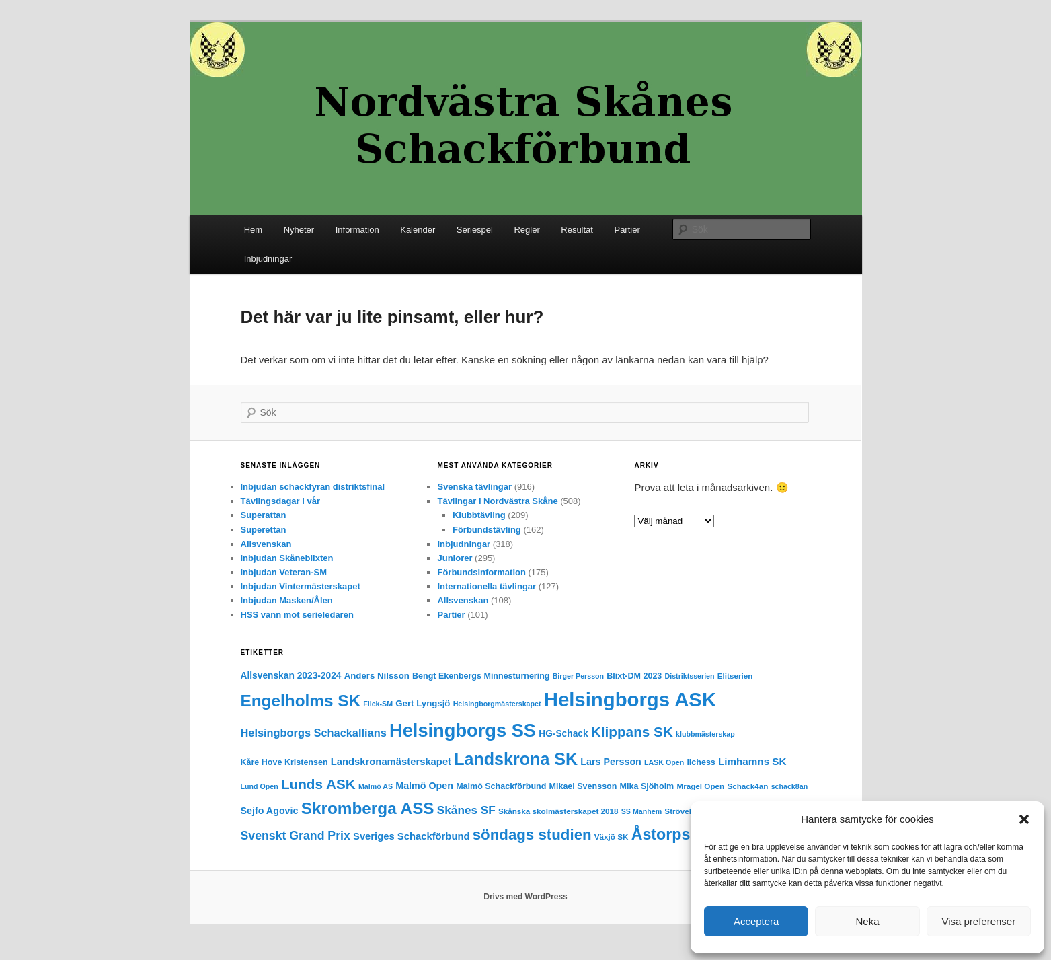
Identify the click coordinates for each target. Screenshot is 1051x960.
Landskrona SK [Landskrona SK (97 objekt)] (516, 758)
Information (357, 230)
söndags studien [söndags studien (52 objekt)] (532, 834)
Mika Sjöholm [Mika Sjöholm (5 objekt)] (647, 786)
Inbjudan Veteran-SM (284, 572)
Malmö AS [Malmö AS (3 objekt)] (375, 786)
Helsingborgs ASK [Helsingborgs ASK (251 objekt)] (630, 699)
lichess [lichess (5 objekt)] (701, 762)
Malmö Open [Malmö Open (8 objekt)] (424, 785)
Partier (626, 230)
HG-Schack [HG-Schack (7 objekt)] (563, 734)
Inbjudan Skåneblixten (287, 558)
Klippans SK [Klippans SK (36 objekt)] (632, 731)
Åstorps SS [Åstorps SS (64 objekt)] (673, 834)
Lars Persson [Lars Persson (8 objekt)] (610, 761)
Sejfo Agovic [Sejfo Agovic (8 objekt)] (270, 810)
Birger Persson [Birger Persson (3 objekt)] (578, 676)
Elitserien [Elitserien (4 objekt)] (735, 675)
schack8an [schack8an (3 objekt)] (789, 786)
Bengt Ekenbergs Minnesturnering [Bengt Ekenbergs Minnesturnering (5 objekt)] (480, 676)
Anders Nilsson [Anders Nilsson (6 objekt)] (377, 676)
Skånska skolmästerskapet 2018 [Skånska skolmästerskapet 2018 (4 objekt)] (558, 811)
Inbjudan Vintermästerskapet (300, 586)
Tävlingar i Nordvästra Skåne (497, 501)
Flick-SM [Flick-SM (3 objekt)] (378, 704)
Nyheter (299, 230)
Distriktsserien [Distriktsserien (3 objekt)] (690, 676)
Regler (526, 230)
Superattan (263, 515)
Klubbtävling (479, 515)
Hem (253, 230)
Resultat (577, 230)
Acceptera (756, 921)
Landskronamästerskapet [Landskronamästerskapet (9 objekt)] (391, 761)
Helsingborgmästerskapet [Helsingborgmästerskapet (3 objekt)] (497, 704)
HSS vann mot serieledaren (297, 615)
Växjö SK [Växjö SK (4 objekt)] (611, 836)
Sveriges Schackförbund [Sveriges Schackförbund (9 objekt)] (411, 836)
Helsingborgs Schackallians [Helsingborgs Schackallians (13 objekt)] (314, 733)
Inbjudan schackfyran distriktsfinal (313, 487)
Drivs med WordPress (525, 896)
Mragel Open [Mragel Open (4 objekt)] (700, 786)
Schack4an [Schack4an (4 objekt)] (747, 786)
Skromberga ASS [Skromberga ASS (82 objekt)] (367, 808)
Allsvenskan (266, 544)
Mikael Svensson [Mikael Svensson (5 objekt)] (583, 786)
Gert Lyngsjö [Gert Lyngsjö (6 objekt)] (422, 703)
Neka (867, 921)
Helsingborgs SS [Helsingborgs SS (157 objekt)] (462, 730)
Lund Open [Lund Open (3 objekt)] (259, 786)
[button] (1024, 819)
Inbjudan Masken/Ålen (287, 600)
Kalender (417, 230)
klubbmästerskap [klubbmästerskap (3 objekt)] (705, 734)
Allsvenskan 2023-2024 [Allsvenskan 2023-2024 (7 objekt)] (291, 676)
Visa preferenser (978, 921)
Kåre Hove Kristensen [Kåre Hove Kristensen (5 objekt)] (284, 762)
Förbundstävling (487, 530)
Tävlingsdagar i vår (281, 501)
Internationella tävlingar (486, 586)
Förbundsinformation (481, 572)
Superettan (263, 530)
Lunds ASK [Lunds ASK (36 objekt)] (318, 784)
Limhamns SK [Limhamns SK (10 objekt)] (752, 761)
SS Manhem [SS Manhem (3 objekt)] (641, 811)
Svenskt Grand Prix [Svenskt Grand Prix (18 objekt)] (295, 835)
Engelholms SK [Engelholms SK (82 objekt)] (301, 701)
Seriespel (475, 230)
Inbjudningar (268, 259)
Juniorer (454, 558)
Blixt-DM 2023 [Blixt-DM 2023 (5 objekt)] (634, 676)
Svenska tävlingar (474, 487)
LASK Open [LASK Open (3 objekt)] (664, 762)
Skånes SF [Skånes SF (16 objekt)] (466, 810)
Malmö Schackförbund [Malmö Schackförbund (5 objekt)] (501, 786)
